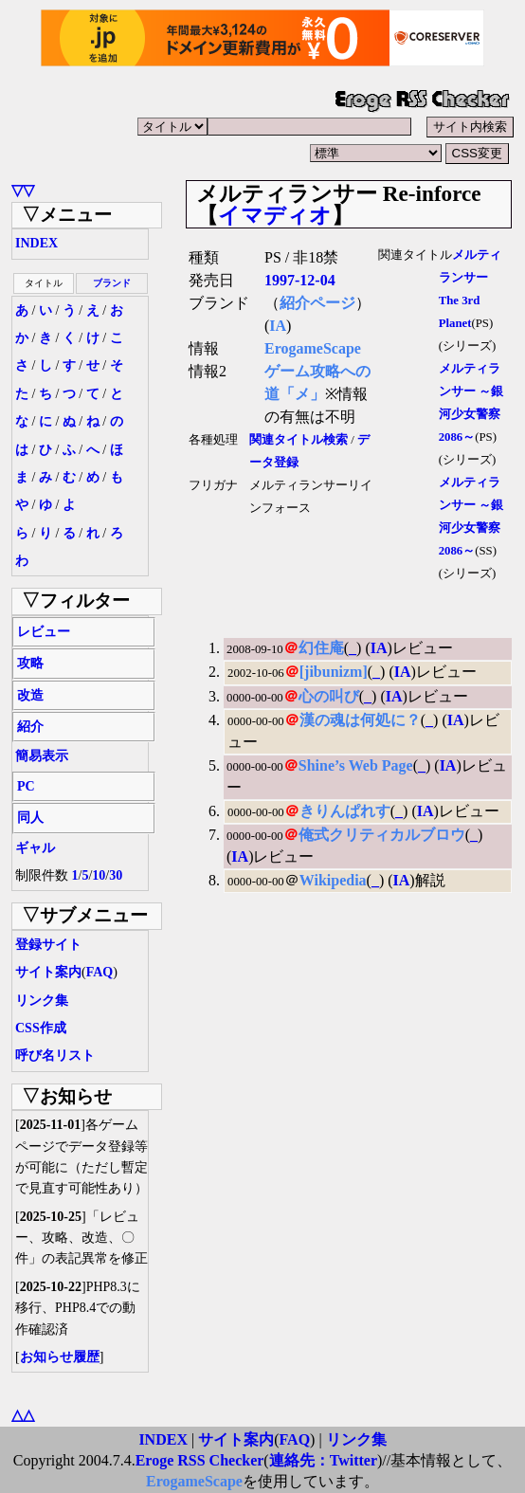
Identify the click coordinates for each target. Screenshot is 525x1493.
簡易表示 (41, 756)
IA (277, 326)
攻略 (30, 663)
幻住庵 (321, 648)
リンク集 (41, 1000)
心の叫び (329, 696)
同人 (30, 817)
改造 (30, 695)
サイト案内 (48, 972)
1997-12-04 (299, 280)
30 (115, 875)
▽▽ (22, 190)
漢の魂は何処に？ (360, 720)
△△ (22, 1415)
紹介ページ (317, 303)
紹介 (30, 726)
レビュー (43, 632)
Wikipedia (333, 880)
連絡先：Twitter (323, 1460)
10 (98, 875)
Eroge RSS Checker (200, 1460)
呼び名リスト (55, 1055)
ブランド (112, 283)
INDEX (36, 243)
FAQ (100, 972)
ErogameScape (312, 348)
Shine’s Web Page (356, 765)
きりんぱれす (344, 811)
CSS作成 (40, 1028)
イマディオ (275, 215)
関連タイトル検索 (298, 439)
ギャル (35, 848)
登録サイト (48, 945)
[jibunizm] (333, 672)
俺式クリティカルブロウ (382, 835)
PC (26, 786)
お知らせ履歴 (60, 1357)
